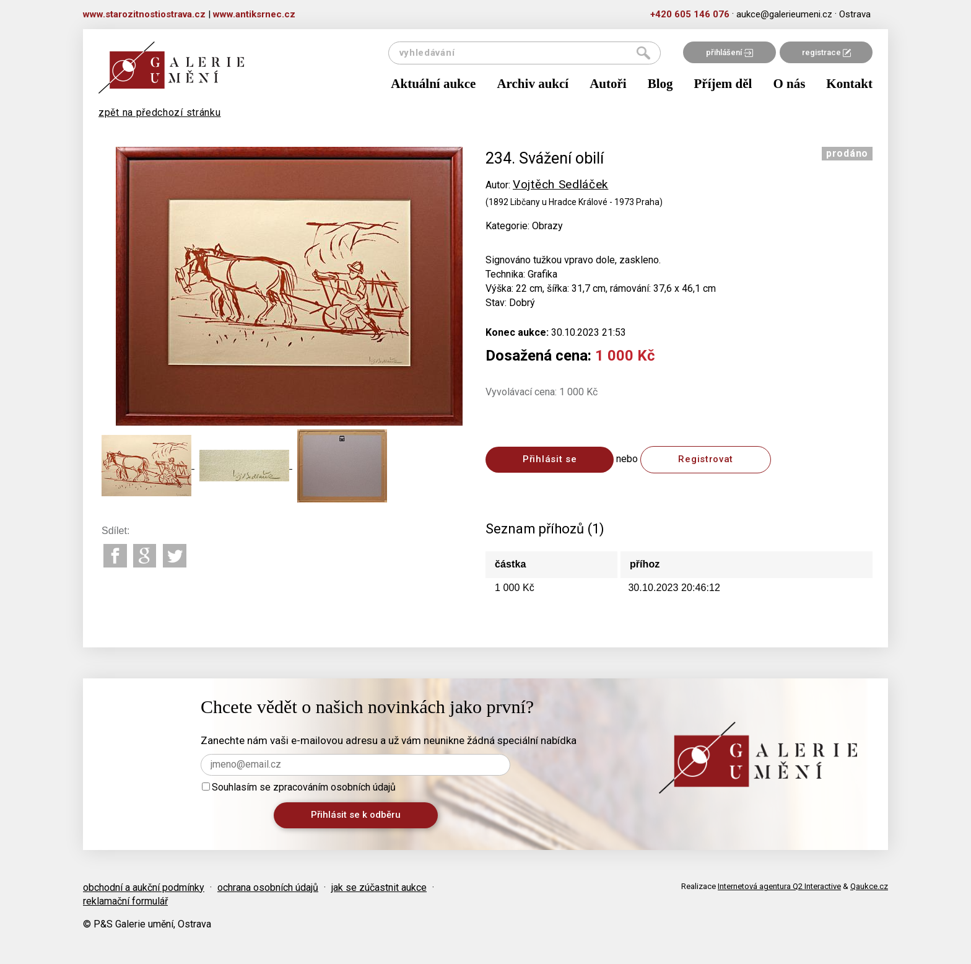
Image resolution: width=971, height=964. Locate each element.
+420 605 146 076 (689, 14)
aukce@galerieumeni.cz (784, 14)
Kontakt (849, 83)
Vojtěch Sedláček (560, 184)
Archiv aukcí (532, 83)
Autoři (608, 83)
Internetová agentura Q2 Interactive (779, 886)
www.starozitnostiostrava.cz (144, 14)
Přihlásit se (550, 459)
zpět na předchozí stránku (159, 112)
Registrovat (705, 459)
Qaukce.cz (869, 886)
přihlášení (729, 52)
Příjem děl (723, 83)
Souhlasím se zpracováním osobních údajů (299, 787)
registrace (826, 52)
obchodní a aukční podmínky (143, 887)
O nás (789, 83)
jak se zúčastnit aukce (379, 887)
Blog (660, 83)
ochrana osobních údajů (267, 887)
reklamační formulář (125, 901)
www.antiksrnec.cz (254, 14)
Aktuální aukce (433, 83)
